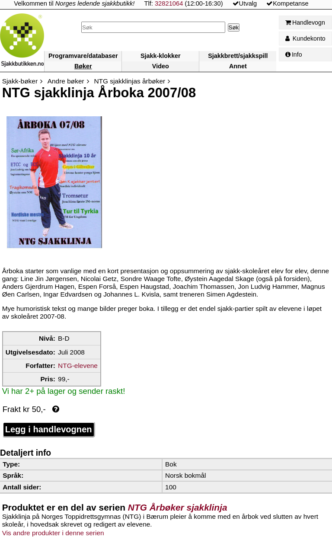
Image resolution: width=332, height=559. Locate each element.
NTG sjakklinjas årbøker (129, 81)
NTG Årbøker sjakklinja (177, 507)
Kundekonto (305, 38)
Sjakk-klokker (160, 55)
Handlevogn (305, 22)
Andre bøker (66, 81)
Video (160, 66)
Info (293, 54)
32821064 (169, 3)
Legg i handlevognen (48, 429)
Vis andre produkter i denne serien (53, 533)
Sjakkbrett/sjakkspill (238, 55)
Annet (238, 66)
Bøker (83, 66)
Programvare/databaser (83, 55)
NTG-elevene (78, 365)
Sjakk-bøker (20, 81)
